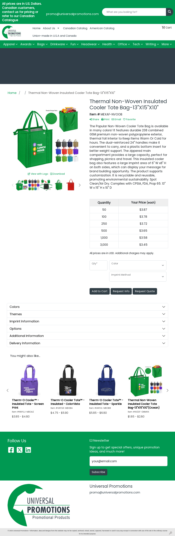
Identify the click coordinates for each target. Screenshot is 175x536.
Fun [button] (73, 44)
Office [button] (122, 44)
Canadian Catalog (75, 28)
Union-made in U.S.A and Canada (54, 36)
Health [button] (107, 44)
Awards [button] (26, 44)
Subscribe (98, 472)
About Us (49, 28)
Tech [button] (136, 44)
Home (36, 28)
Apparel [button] (9, 44)
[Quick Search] (134, 12)
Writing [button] (151, 44)
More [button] (165, 44)
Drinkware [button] (57, 44)
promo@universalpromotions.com (72, 14)
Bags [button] (41, 44)
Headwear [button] (89, 44)
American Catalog (102, 28)
